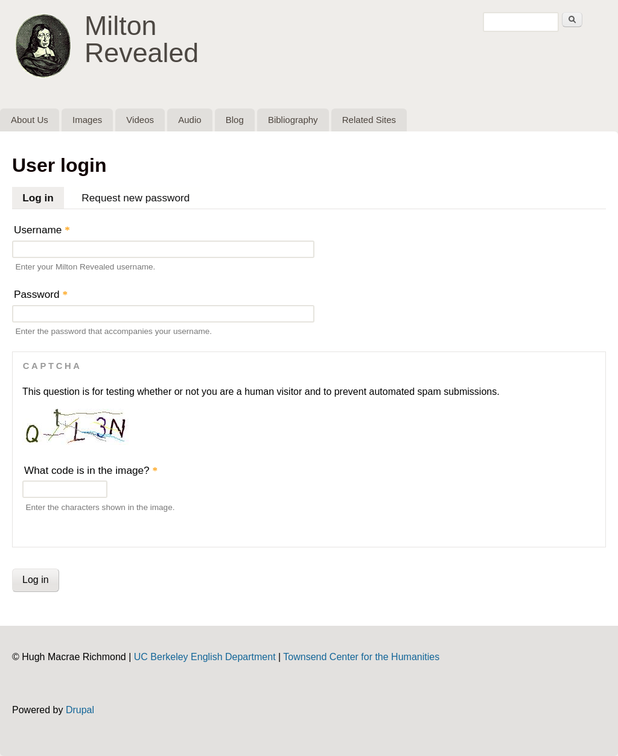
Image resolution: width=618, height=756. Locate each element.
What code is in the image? (91, 470)
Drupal (80, 710)
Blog (235, 120)
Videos (140, 120)
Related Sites (369, 120)
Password (41, 294)
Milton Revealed (141, 39)
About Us (29, 120)
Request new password (135, 198)
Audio (189, 120)
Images (87, 120)
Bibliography (293, 120)
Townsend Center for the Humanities (361, 657)
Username (42, 230)
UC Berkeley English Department (205, 657)
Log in (43, 195)
